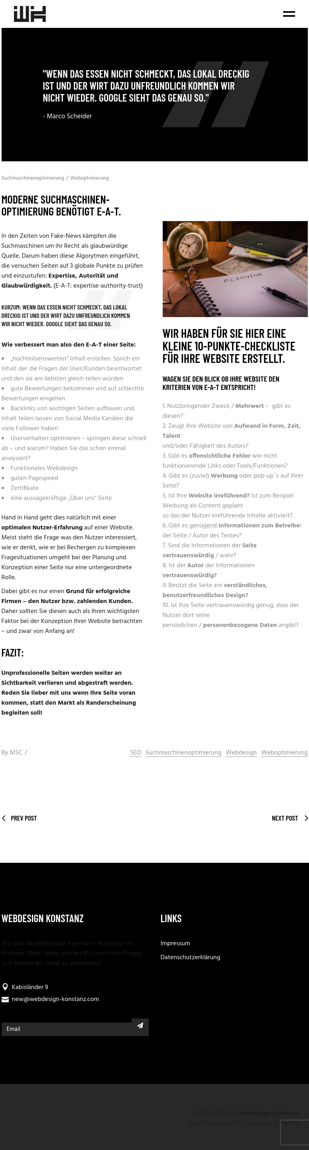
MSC (16, 753)
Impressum (176, 943)
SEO (135, 753)
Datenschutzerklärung (190, 957)
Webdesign (241, 753)
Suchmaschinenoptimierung (33, 178)
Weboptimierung (89, 178)
